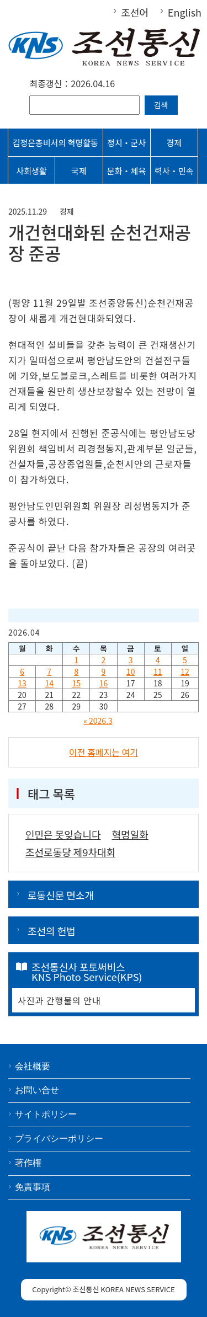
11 (157, 671)
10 (130, 671)
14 (49, 683)
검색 (161, 104)
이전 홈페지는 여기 (103, 752)
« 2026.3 (98, 720)
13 (22, 683)
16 (103, 683)
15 (76, 683)
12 (185, 671)
